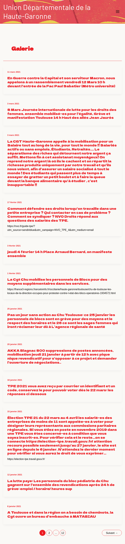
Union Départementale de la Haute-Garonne (47, 11)
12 (62, 533)
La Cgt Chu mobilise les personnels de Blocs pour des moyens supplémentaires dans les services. (57, 281)
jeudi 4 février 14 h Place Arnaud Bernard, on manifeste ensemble (59, 253)
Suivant (112, 533)
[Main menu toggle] (118, 12)
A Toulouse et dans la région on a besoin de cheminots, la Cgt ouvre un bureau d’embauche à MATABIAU (60, 514)
